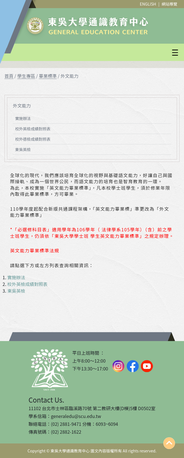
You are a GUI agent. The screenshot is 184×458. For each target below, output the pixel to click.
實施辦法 (23, 118)
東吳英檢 (23, 149)
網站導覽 (169, 4)
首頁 (8, 75)
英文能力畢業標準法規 (34, 250)
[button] (105, 53)
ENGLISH (148, 4)
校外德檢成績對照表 (32, 139)
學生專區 (26, 75)
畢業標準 (48, 75)
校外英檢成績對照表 (32, 128)
